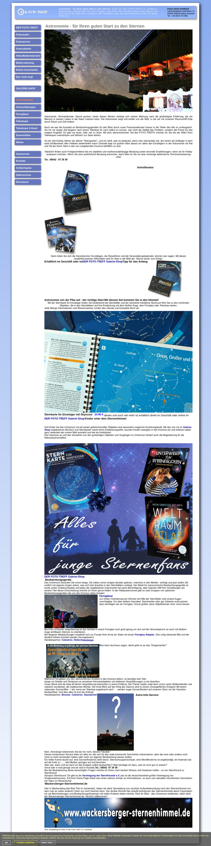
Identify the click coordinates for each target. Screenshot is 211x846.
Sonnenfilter (23, 135)
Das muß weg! (24, 76)
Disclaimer (22, 181)
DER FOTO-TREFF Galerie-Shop (64, 418)
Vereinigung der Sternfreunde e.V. (101, 775)
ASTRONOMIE (24, 99)
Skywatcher (90, 694)
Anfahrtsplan (24, 167)
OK (6, 842)
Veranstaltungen (26, 106)
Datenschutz (23, 174)
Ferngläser (22, 113)
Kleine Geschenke (27, 69)
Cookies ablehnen (26, 842)
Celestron (67, 640)
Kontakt (20, 160)
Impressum (22, 153)
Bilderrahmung (25, 62)
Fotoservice (23, 41)
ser (111, 595)
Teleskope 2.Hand (26, 128)
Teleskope (22, 120)
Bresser (66, 694)
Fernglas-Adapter (144, 634)
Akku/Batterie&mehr (28, 55)
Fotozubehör (23, 48)
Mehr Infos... (48, 842)
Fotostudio (22, 34)
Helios (77, 640)
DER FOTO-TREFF (27, 27)
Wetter (20, 142)
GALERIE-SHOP (25, 88)
